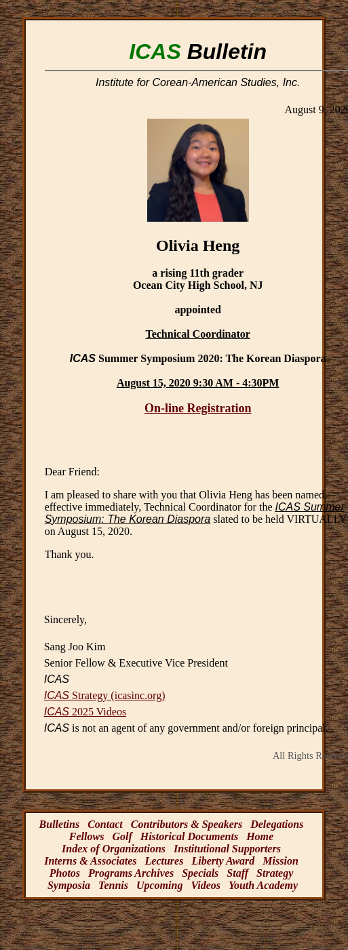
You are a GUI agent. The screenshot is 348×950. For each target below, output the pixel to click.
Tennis (113, 885)
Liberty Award (222, 861)
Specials (200, 873)
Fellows (86, 836)
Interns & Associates (90, 861)
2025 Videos (85, 711)
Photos (65, 873)
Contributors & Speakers (186, 824)
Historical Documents (189, 836)
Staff (237, 873)
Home (259, 836)
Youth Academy (263, 885)
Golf (122, 836)
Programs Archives (131, 873)
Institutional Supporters (227, 848)
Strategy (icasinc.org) (105, 695)
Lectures (164, 861)
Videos (205, 885)
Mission (280, 861)
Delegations (276, 824)
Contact (105, 824)
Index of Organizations (114, 848)
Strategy (274, 873)
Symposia (68, 885)
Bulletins (59, 824)
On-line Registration (198, 408)
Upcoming (159, 885)
